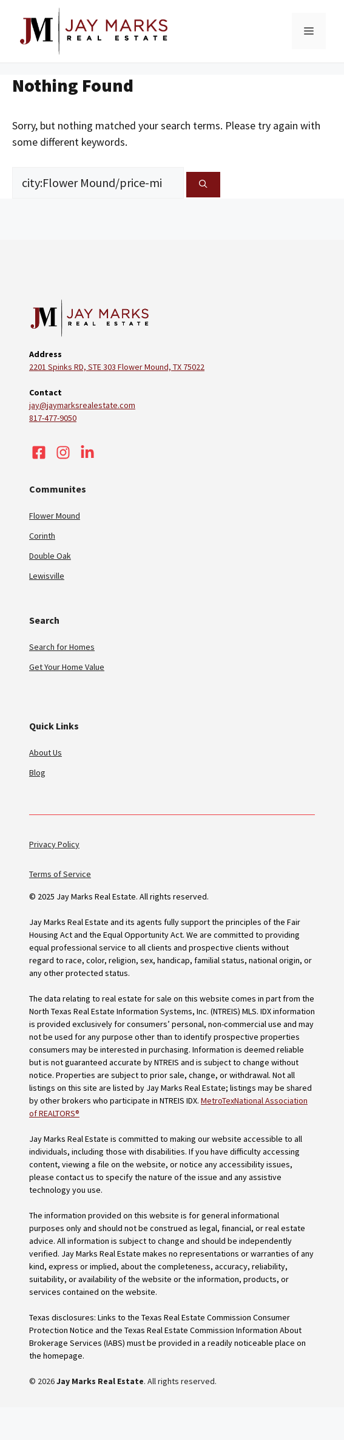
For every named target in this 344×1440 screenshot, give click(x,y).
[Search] (203, 184)
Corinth (42, 535)
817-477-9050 (52, 417)
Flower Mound (54, 515)
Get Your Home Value (66, 666)
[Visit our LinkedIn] (87, 452)
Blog (37, 772)
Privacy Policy (54, 844)
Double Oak (50, 555)
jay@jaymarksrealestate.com (82, 405)
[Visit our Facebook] (39, 452)
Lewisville (46, 575)
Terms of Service (60, 873)
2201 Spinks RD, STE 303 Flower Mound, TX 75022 (116, 366)
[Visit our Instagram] (63, 452)
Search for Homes (62, 646)
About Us (45, 752)
